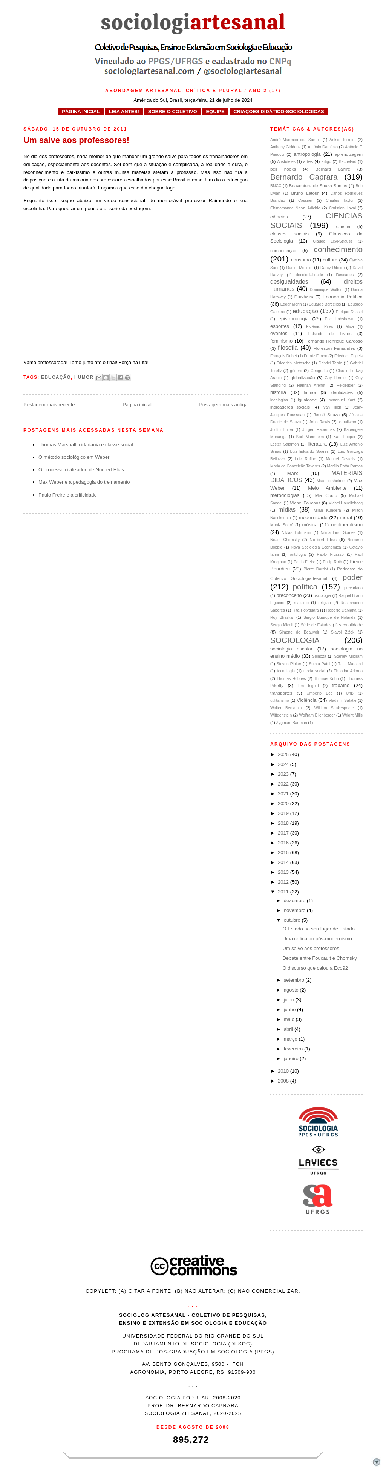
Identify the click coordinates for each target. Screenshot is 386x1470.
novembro (295, 910)
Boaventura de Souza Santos (318, 185)
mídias (287, 509)
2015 (284, 852)
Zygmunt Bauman (291, 723)
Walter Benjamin (286, 708)
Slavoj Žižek (342, 632)
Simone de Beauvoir (299, 632)
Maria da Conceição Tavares (295, 466)
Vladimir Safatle (343, 700)
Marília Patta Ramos (345, 466)
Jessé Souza (327, 414)
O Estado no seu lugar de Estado (318, 929)
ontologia (298, 554)
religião (324, 603)
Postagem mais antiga (223, 404)
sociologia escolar (291, 649)
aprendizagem (349, 154)
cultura (330, 260)
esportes (279, 326)
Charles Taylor (340, 200)
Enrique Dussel (349, 312)
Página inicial (137, 404)
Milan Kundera (327, 510)
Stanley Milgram (348, 656)
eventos (279, 333)
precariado (353, 588)
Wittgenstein (281, 715)
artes (308, 161)
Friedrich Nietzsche (294, 363)
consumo (301, 260)
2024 (284, 764)
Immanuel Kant (341, 400)
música (310, 524)
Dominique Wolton (326, 290)
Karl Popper (344, 437)
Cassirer (305, 200)
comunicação (283, 250)
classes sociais (289, 234)
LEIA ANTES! (124, 111)
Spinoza (319, 656)
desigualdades (289, 281)
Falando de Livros (329, 333)
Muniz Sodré (281, 525)
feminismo (281, 341)
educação (56, 377)
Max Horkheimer (331, 481)
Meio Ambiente (327, 488)
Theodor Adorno (348, 671)
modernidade (313, 517)
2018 (284, 823)
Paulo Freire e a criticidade (67, 495)
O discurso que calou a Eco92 (315, 968)
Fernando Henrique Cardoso (334, 340)
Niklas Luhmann (296, 532)
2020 (284, 803)
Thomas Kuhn (326, 679)
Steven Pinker (289, 664)
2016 (284, 843)
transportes (281, 692)
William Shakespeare (334, 708)
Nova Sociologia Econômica (316, 547)
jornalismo (347, 422)
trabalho (340, 685)
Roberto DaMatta (341, 610)
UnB (350, 693)
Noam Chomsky (285, 540)
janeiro (292, 1058)
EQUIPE (215, 111)
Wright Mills (352, 715)
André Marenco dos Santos (295, 140)
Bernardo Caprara (304, 176)
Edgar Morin (291, 304)
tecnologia (286, 671)
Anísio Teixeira (342, 140)
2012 (284, 882)
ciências (279, 217)
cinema (343, 226)
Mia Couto (326, 495)
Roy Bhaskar (282, 617)
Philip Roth (332, 562)
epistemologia (294, 318)
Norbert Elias (323, 539)
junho (290, 1009)
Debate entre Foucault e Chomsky (319, 958)
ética (350, 326)
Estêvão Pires (319, 326)
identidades (341, 392)
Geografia (319, 371)
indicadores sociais (290, 406)
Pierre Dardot (315, 569)
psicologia (322, 596)
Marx (292, 473)
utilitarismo (279, 700)
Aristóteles (286, 162)
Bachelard (348, 162)
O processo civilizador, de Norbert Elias (81, 469)
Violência (307, 700)
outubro (293, 920)
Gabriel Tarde (330, 363)
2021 (284, 794)
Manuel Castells (340, 459)
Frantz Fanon (315, 356)
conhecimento (338, 249)
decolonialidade (309, 275)
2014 (284, 862)
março (291, 1039)
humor (83, 377)
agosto (292, 990)
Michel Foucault (305, 502)
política (305, 586)
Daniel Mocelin (299, 268)
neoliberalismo (347, 524)
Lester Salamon (284, 444)
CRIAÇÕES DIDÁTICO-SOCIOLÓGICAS (278, 111)
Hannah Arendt (311, 385)
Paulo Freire (304, 562)
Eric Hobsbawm (339, 319)
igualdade (307, 399)
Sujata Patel (319, 664)
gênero (296, 371)
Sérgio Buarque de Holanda (329, 617)
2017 (284, 833)
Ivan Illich (331, 407)
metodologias (284, 495)
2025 (284, 754)
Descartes (345, 275)
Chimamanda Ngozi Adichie (295, 208)
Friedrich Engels (348, 356)
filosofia (288, 347)
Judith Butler (281, 429)
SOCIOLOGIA (295, 640)
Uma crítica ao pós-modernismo (317, 938)
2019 (284, 813)
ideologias (279, 400)
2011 (284, 892)
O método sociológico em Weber (73, 457)
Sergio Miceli (281, 625)
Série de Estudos (316, 625)
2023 (284, 774)
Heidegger (346, 385)
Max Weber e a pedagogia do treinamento (84, 482)
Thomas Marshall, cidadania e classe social (85, 444)
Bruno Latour (305, 193)
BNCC (275, 186)
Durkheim (303, 296)
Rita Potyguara (306, 610)
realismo (301, 603)
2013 (284, 872)
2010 (284, 1071)
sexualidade (351, 624)
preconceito (289, 595)
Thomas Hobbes (291, 679)
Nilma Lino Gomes (338, 532)
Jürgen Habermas (318, 429)
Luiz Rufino (305, 459)
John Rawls (319, 422)
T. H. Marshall (350, 664)
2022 (284, 784)
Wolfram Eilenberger (317, 715)
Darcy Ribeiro (332, 268)
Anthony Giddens (285, 147)
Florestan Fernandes (334, 348)
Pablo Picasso (330, 554)
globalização (302, 377)
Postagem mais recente (49, 404)
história (278, 392)
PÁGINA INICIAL (81, 111)
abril (289, 1029)
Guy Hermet (335, 378)
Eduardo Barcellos (325, 304)
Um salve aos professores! (311, 948)
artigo (326, 162)
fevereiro (294, 1049)
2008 (284, 1081)
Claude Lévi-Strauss (332, 241)
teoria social (314, 671)
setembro (295, 980)
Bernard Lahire (332, 168)
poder (353, 577)
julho (290, 1000)
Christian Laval (342, 208)
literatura (317, 444)
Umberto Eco (319, 693)
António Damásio (323, 147)
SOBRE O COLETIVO (172, 111)
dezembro (295, 900)
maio (290, 1019)
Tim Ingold (308, 686)
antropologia (307, 154)
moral (346, 517)
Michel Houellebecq (345, 503)
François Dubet (283, 356)
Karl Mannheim (310, 437)
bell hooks (283, 168)
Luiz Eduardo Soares (309, 451)
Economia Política (343, 297)
